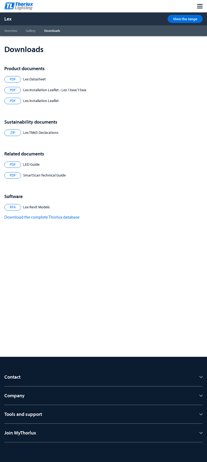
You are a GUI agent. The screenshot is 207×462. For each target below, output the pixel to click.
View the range (185, 18)
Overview (10, 31)
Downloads (52, 31)
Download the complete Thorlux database (42, 217)
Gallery (31, 31)
